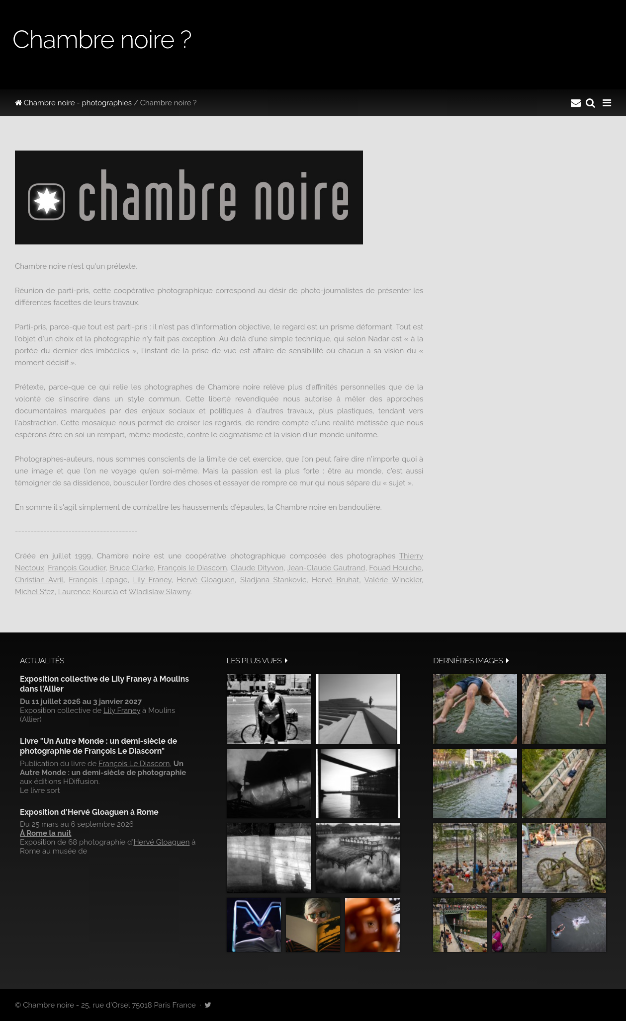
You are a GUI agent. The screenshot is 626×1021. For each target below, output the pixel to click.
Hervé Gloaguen (206, 579)
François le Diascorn (192, 567)
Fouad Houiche (395, 567)
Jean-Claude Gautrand (326, 567)
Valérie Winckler (393, 579)
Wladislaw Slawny (159, 591)
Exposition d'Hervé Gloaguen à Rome (89, 812)
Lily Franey (152, 579)
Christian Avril (39, 579)
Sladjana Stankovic (273, 579)
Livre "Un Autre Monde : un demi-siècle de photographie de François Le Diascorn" (98, 746)
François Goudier (76, 567)
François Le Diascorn (134, 763)
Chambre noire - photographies (73, 102)
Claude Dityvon (257, 567)
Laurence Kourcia (88, 591)
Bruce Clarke (131, 567)
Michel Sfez (34, 591)
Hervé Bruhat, (336, 579)
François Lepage (98, 579)
